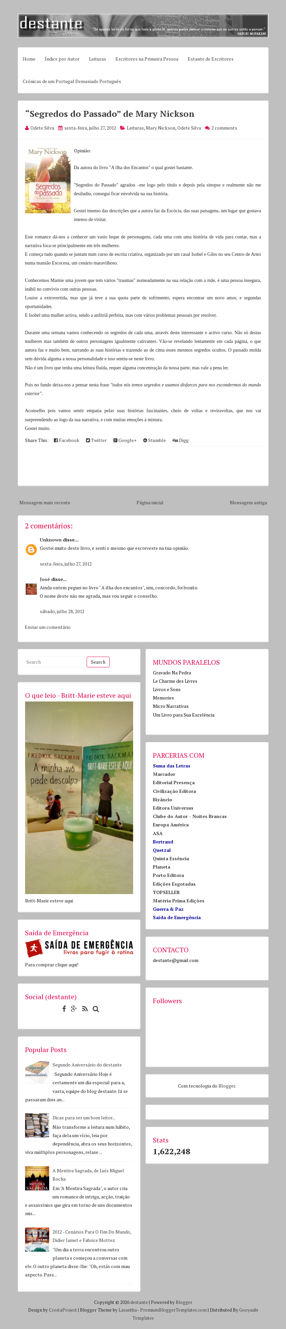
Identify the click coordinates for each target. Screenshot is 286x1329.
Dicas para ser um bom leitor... (84, 1117)
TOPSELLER (166, 892)
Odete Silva (189, 128)
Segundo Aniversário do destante (87, 1064)
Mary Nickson (160, 128)
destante (139, 1302)
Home (29, 59)
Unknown (51, 539)
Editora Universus (173, 808)
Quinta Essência (171, 858)
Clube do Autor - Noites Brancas (190, 816)
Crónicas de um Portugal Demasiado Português (72, 81)
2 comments (224, 128)
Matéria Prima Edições (178, 900)
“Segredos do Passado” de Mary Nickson (110, 113)
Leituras (97, 59)
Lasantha (127, 1310)
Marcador (164, 774)
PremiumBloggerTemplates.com (173, 1310)
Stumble (154, 440)
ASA (158, 833)
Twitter (96, 440)
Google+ (124, 440)
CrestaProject (63, 1310)
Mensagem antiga (248, 502)
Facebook (66, 440)
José (45, 579)
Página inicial (150, 502)
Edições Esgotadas (174, 884)
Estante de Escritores (210, 59)
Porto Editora (168, 875)
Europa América (171, 824)
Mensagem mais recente (44, 502)
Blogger (226, 1086)
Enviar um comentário (48, 627)
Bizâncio (162, 799)
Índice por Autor (62, 59)
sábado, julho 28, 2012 (62, 611)
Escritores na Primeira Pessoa (146, 59)
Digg (181, 440)
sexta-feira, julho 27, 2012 (66, 564)
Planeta (161, 867)
